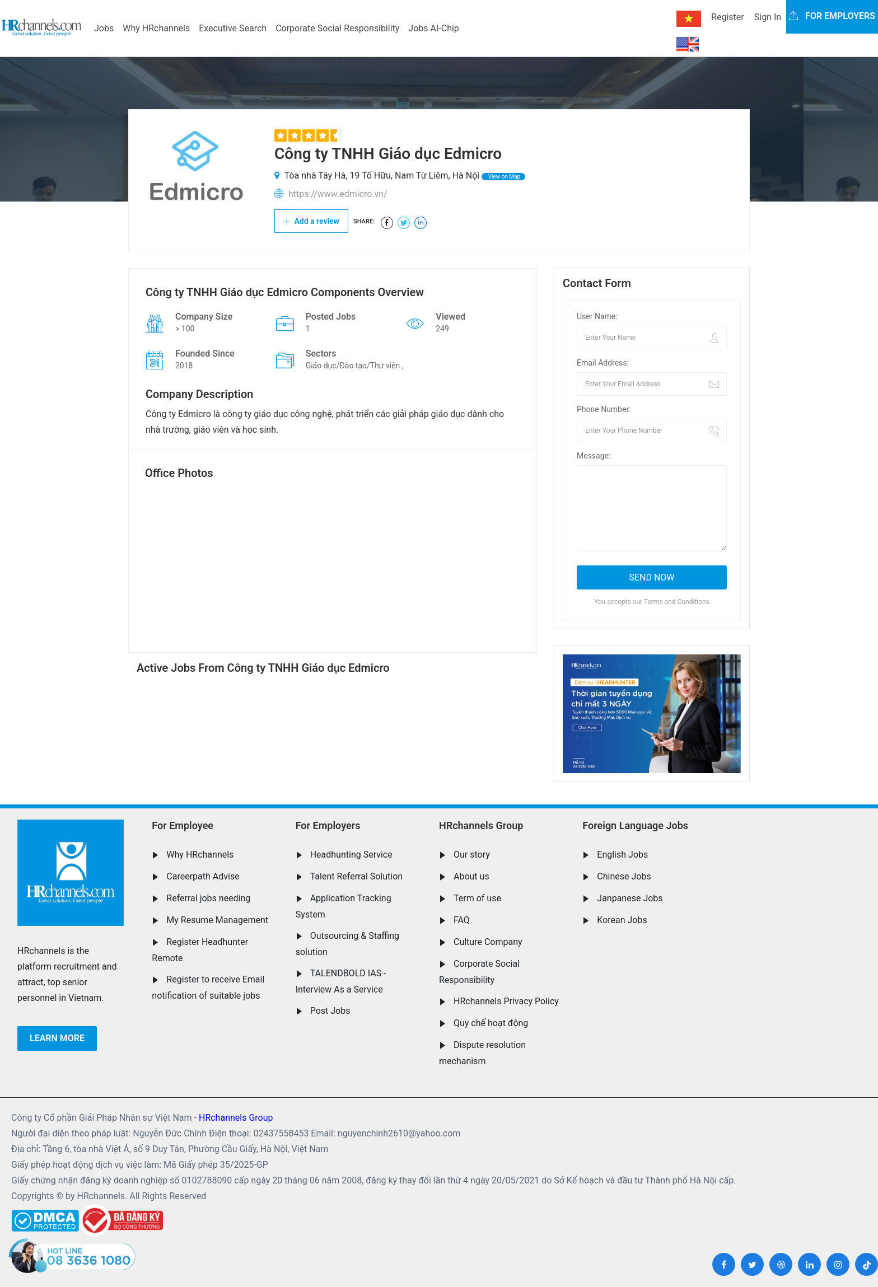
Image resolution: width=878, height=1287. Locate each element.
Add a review (311, 221)
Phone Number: (604, 409)
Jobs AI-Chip (433, 28)
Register (727, 17)
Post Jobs (330, 1010)
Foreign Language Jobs (635, 825)
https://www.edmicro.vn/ (337, 194)
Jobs (104, 28)
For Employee (182, 825)
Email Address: (603, 362)
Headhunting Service (351, 854)
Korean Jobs (622, 920)
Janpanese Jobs (629, 898)
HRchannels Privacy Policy (506, 1001)
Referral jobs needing (208, 898)
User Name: (597, 316)
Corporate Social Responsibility (337, 28)
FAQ (462, 920)
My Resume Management (217, 920)
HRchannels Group (481, 825)
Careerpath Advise (202, 876)
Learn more (57, 1038)
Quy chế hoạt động (491, 1023)
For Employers (328, 825)
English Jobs (622, 854)
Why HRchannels (156, 28)
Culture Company (488, 942)
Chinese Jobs (624, 876)
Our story (472, 854)
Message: (593, 455)
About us (471, 876)
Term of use (477, 898)
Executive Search (233, 28)
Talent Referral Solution (356, 876)
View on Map (503, 177)
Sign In (767, 17)
